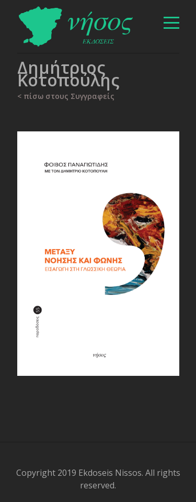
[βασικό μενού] (171, 23)
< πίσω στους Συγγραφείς (65, 96)
